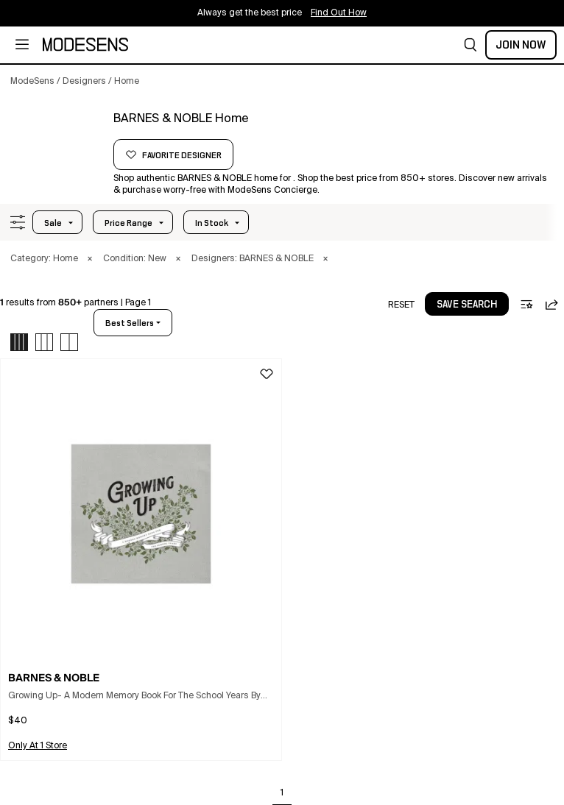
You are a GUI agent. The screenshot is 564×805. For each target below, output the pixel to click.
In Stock (211, 223)
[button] (470, 45)
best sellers (129, 323)
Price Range (128, 223)
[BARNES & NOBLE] (56, 137)
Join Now (521, 45)
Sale (53, 223)
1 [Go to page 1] (282, 793)
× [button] (90, 259)
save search (467, 304)
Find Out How (339, 13)
